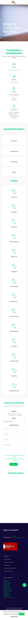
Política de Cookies (9, 571)
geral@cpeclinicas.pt (14, 70)
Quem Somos (7, 559)
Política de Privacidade (9, 568)
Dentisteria (6, 581)
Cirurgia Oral (6, 580)
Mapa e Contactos (8, 562)
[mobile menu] (26, 2)
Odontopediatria (7, 591)
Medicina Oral (6, 588)
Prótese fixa (6, 595)
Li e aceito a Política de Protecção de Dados (15, 456)
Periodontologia (7, 594)
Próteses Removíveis (8, 597)
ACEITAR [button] (22, 614)
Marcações (7, 565)
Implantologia (6, 587)
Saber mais (14, 616)
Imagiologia (6, 586)
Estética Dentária (7, 583)
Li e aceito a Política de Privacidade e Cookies (15, 459)
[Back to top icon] (14, 604)
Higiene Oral (6, 584)
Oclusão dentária (7, 590)
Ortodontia (6, 593)
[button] (24, 585)
